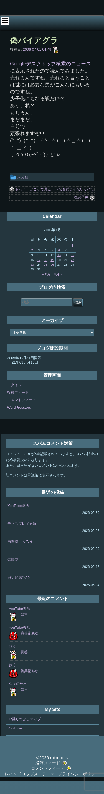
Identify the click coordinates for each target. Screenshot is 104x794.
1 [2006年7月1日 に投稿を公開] (72, 259)
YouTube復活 (18, 519)
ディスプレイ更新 (21, 537)
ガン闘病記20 (18, 591)
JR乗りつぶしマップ (24, 732)
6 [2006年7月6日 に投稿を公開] (59, 263)
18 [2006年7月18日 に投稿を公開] (45, 273)
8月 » (58, 287)
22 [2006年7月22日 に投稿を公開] (72, 273)
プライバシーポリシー (78, 787)
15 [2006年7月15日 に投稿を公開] (72, 268)
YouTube (14, 741)
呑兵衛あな (30, 647)
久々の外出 (18, 697)
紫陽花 (12, 573)
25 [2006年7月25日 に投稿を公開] (45, 278)
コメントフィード (21, 413)
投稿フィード (18, 406)
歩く (12, 660)
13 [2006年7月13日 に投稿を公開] (59, 268)
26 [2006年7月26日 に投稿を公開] (52, 278)
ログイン (14, 398)
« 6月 (46, 287)
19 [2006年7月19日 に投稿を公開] (52, 273)
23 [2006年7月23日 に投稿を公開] (32, 278)
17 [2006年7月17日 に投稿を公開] (38, 273)
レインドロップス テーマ (30, 787)
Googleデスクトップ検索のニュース (50, 77)
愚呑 (24, 628)
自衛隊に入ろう (20, 555)
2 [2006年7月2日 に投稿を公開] (32, 263)
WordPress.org (19, 421)
